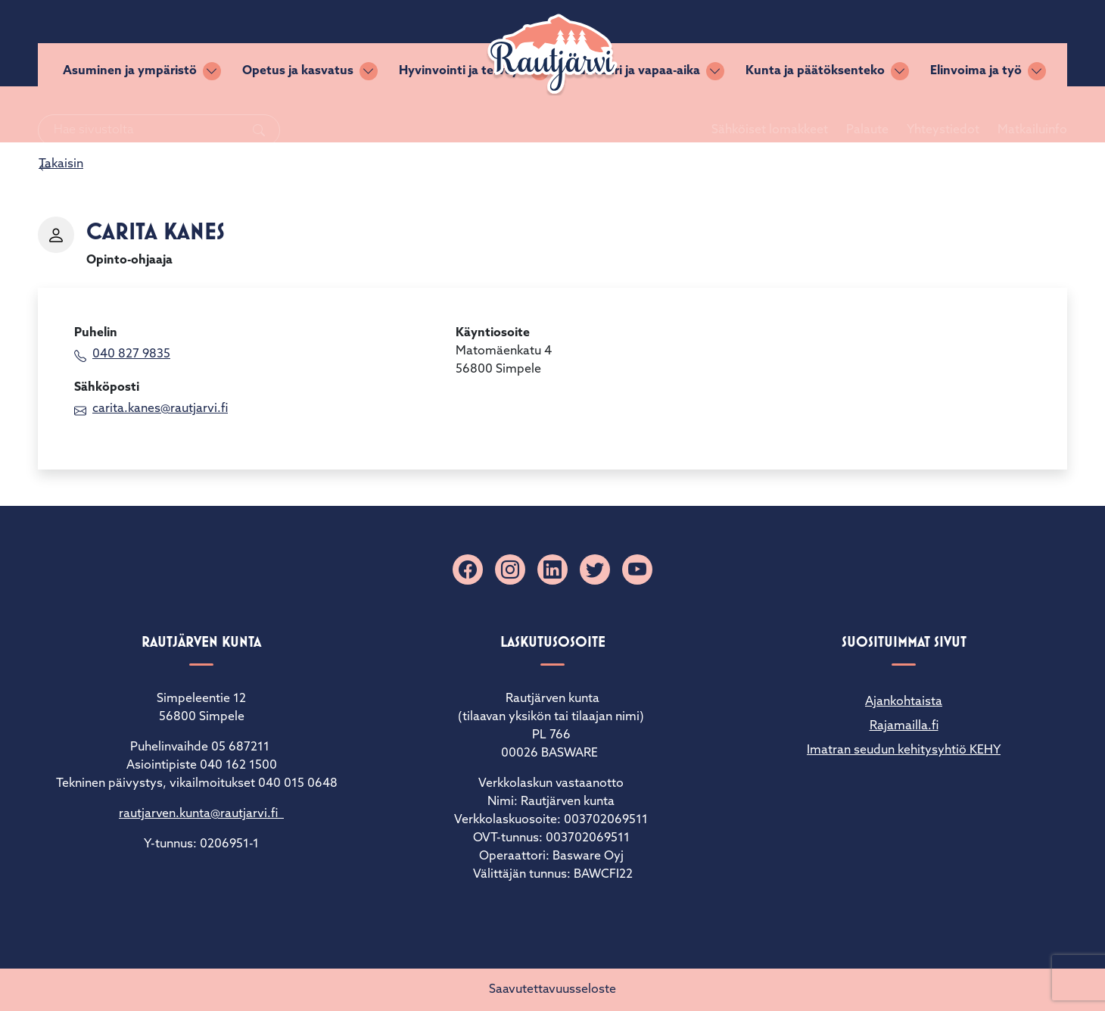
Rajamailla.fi (904, 726)
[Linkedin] (552, 569)
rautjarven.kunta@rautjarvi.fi (201, 814)
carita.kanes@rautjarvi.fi (160, 409)
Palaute (849, 43)
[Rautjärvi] (552, 54)
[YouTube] (637, 569)
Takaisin (61, 164)
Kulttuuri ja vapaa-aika (635, 114)
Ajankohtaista (903, 702)
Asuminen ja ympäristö (130, 114)
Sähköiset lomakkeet (751, 43)
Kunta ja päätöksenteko (815, 114)
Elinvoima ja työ (976, 114)
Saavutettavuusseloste (552, 990)
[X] (595, 569)
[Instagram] (510, 569)
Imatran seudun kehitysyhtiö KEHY (904, 750)
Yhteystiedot (925, 43)
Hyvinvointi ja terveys (461, 114)
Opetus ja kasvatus (297, 114)
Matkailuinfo (1014, 43)
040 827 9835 (131, 354)
